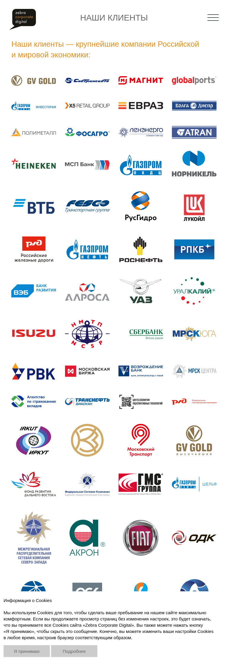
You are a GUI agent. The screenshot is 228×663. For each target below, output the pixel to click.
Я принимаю (26, 651)
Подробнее (74, 651)
